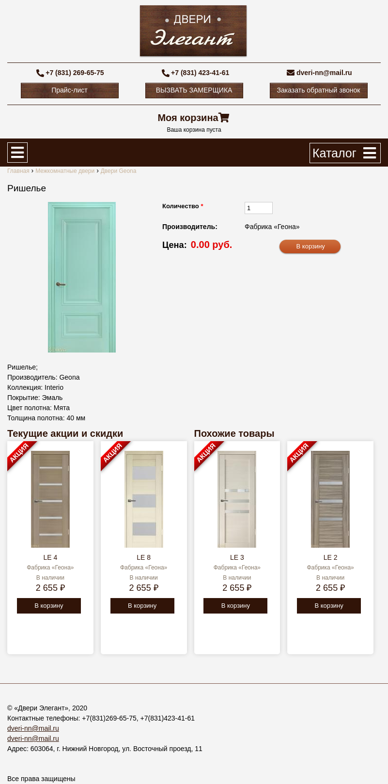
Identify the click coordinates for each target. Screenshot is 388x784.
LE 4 (50, 557)
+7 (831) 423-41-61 (200, 73)
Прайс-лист (69, 90)
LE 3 (237, 557)
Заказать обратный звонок (318, 90)
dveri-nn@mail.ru (324, 73)
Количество (182, 206)
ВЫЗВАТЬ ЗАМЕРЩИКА (194, 90)
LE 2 (331, 557)
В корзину (48, 605)
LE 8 (144, 557)
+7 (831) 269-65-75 (75, 73)
